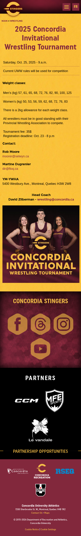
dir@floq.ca (10, 168)
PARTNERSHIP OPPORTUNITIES (40, 451)
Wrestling (16, 21)
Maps (47, 513)
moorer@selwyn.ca (15, 156)
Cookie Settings (48, 529)
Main (4, 21)
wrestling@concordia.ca (55, 199)
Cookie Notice (32, 529)
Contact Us (37, 513)
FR (76, 7)
